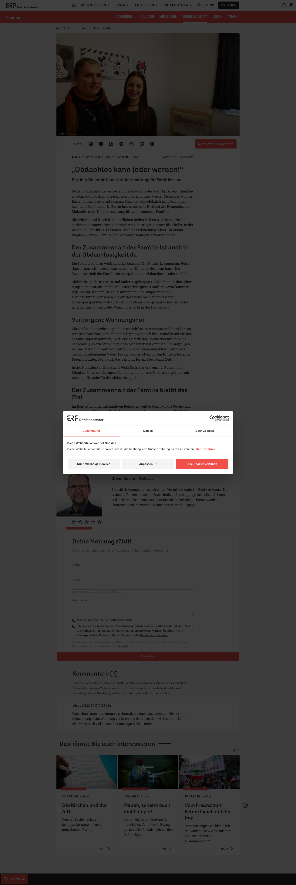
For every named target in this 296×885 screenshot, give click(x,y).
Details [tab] (148, 430)
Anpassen (148, 464)
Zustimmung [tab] (91, 430)
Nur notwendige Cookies (93, 464)
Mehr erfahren (206, 449)
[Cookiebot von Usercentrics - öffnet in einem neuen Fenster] (212, 418)
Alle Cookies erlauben (202, 464)
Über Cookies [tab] (204, 430)
